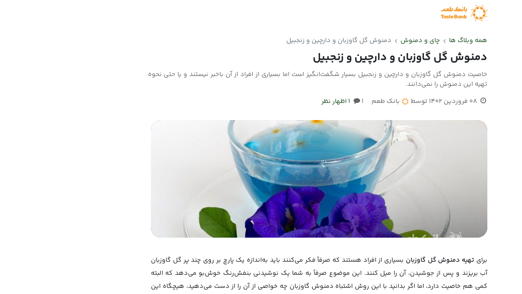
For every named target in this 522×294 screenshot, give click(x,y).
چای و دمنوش (420, 41)
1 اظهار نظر (335, 101)
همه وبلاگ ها (468, 41)
